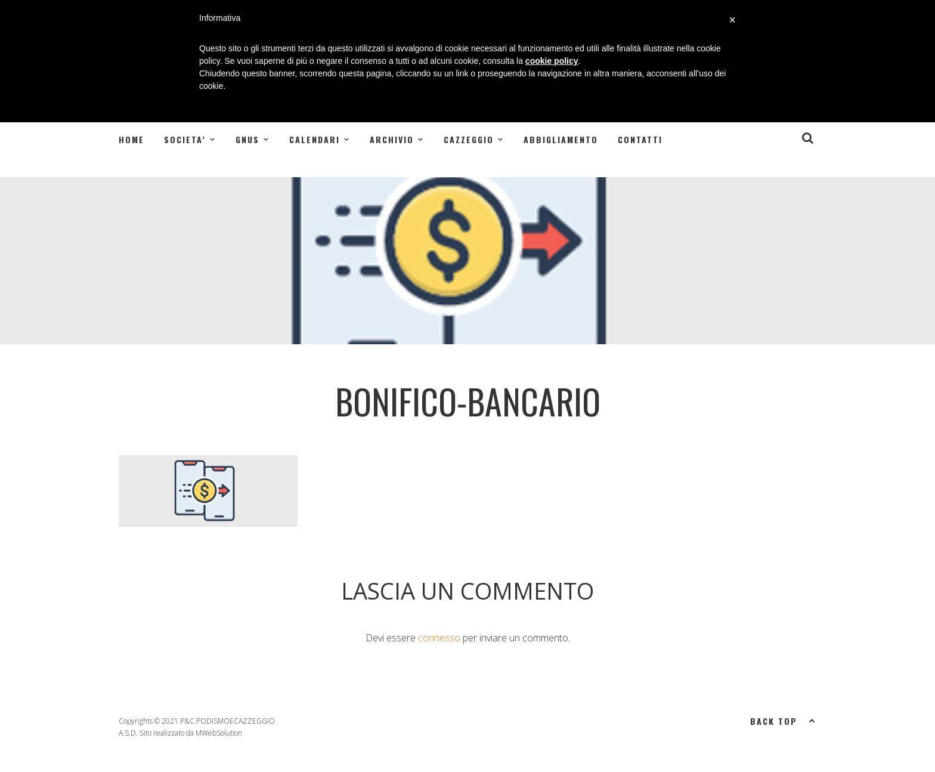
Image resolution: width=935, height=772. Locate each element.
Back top (783, 720)
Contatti (640, 139)
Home (131, 139)
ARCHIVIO (392, 139)
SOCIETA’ (185, 139)
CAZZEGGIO (469, 139)
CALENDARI (314, 139)
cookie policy (551, 61)
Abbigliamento (561, 139)
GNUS (247, 139)
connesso (439, 637)
